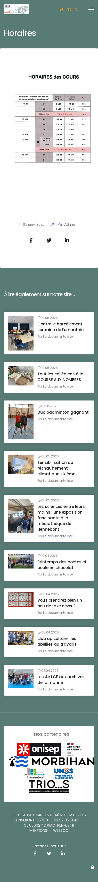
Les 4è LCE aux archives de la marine (61, 679)
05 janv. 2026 (34, 224)
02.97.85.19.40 (66, 820)
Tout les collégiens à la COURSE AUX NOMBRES (60, 376)
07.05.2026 (48, 406)
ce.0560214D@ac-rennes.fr (49, 825)
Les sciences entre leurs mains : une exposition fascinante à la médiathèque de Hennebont (61, 518)
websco (61, 830)
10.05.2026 (47, 318)
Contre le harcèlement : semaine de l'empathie (61, 326)
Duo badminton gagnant (63, 412)
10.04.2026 (47, 556)
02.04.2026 (48, 671)
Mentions (38, 830)
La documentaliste (58, 336)
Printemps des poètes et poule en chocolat (62, 564)
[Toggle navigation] (91, 9)
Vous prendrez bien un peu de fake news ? (59, 603)
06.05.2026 (48, 456)
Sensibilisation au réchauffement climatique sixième (56, 468)
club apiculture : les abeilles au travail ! (56, 641)
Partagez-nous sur (49, 846)
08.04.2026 (48, 594)
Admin (69, 224)
